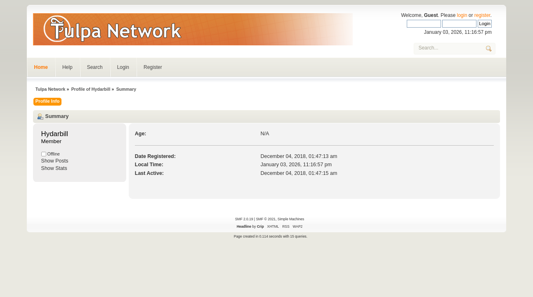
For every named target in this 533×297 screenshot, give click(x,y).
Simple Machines (291, 219)
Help (67, 67)
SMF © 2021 (266, 219)
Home (41, 67)
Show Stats (54, 168)
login (462, 15)
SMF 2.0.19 (244, 219)
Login (123, 67)
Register (153, 67)
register (482, 15)
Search (95, 67)
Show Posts (54, 161)
